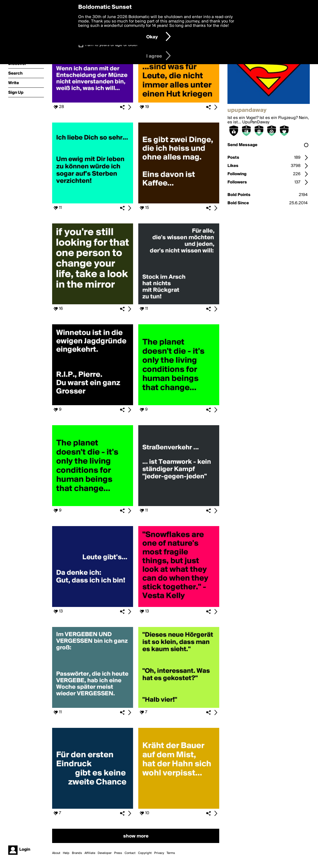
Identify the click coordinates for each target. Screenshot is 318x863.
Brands (77, 853)
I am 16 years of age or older (111, 45)
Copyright (145, 853)
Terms (171, 853)
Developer (105, 853)
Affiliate (90, 853)
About (56, 853)
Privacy (159, 853)
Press (118, 853)
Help (66, 853)
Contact (130, 853)
